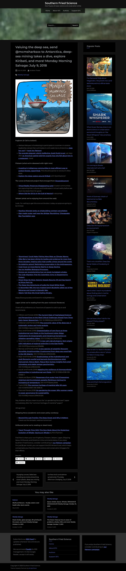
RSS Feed (30, 539)
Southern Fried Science (61, 3)
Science (15, 500)
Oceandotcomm (61, 181)
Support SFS (76, 11)
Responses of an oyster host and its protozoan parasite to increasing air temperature (43, 380)
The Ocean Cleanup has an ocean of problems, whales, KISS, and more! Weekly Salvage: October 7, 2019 (61, 522)
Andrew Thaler (35, 70)
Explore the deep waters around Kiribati (34, 176)
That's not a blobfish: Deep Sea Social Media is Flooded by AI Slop (98, 264)
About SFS (56, 11)
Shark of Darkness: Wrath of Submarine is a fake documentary (97, 199)
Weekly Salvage (23, 75)
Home (48, 11)
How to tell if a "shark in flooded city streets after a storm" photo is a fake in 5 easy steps (99, 352)
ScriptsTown (33, 568)
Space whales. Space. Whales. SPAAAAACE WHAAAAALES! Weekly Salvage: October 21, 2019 (62, 504)
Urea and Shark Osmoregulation (99, 382)
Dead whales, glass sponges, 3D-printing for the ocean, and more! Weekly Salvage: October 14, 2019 (27, 522)
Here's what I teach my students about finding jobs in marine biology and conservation (99, 293)
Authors (66, 11)
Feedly (28, 549)
